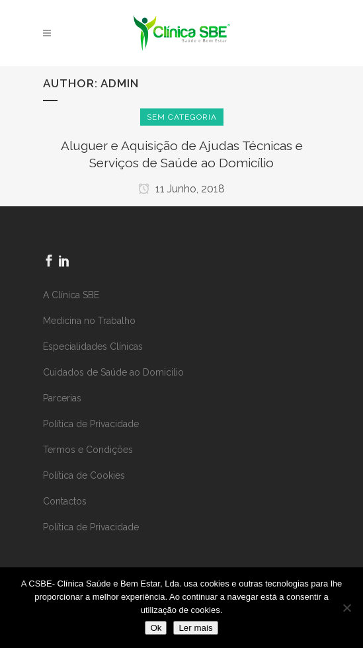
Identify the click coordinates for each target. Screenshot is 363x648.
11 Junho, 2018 (181, 188)
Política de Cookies (84, 475)
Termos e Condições (88, 449)
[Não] (346, 607)
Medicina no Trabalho (89, 320)
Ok (155, 628)
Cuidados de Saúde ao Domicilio (113, 372)
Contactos (65, 501)
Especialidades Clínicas (93, 346)
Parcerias (62, 398)
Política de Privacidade (91, 424)
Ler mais (195, 628)
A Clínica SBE (71, 295)
